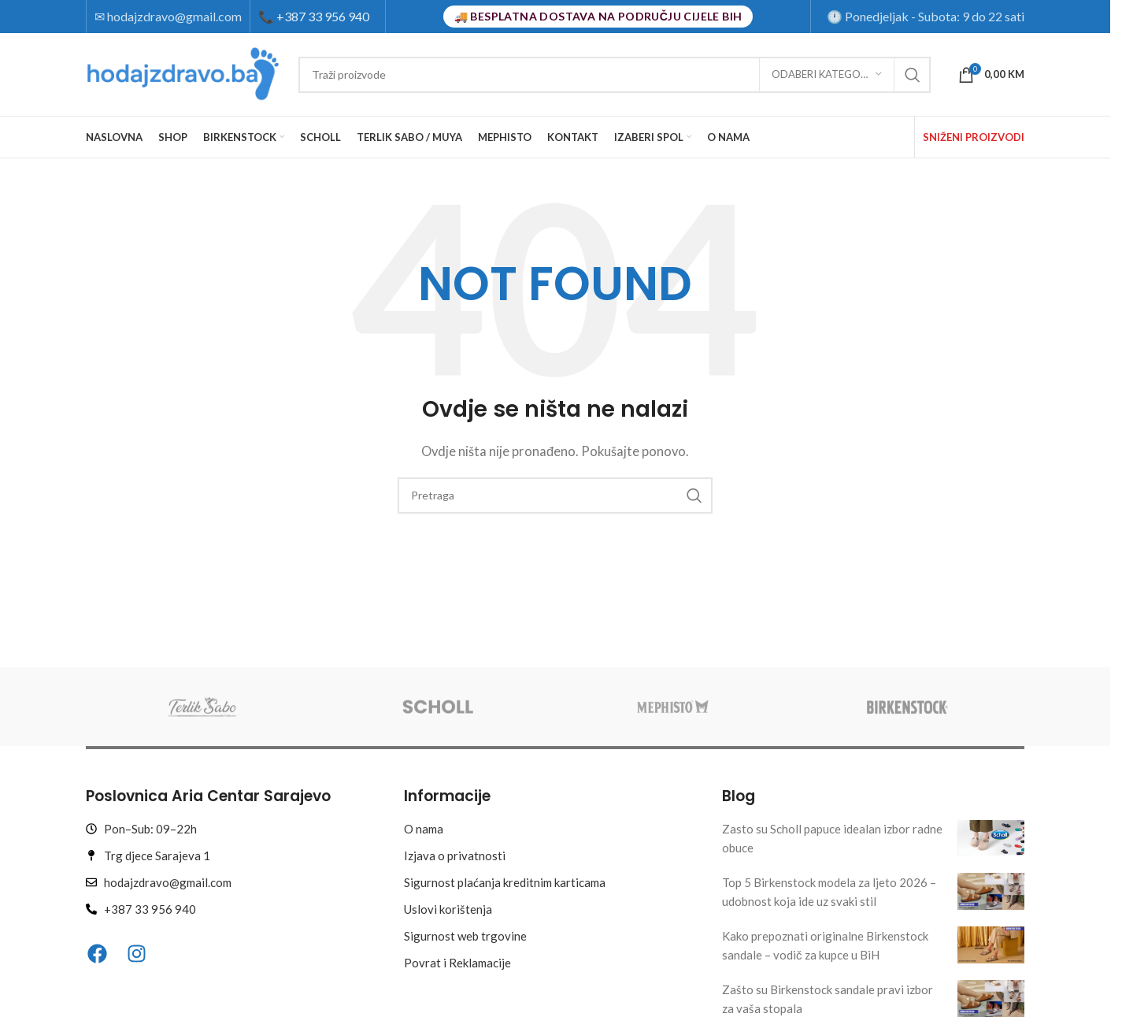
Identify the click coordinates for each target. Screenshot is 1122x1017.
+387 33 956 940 (313, 16)
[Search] (614, 75)
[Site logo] (184, 72)
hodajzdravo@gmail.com (174, 16)
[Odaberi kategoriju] (826, 74)
